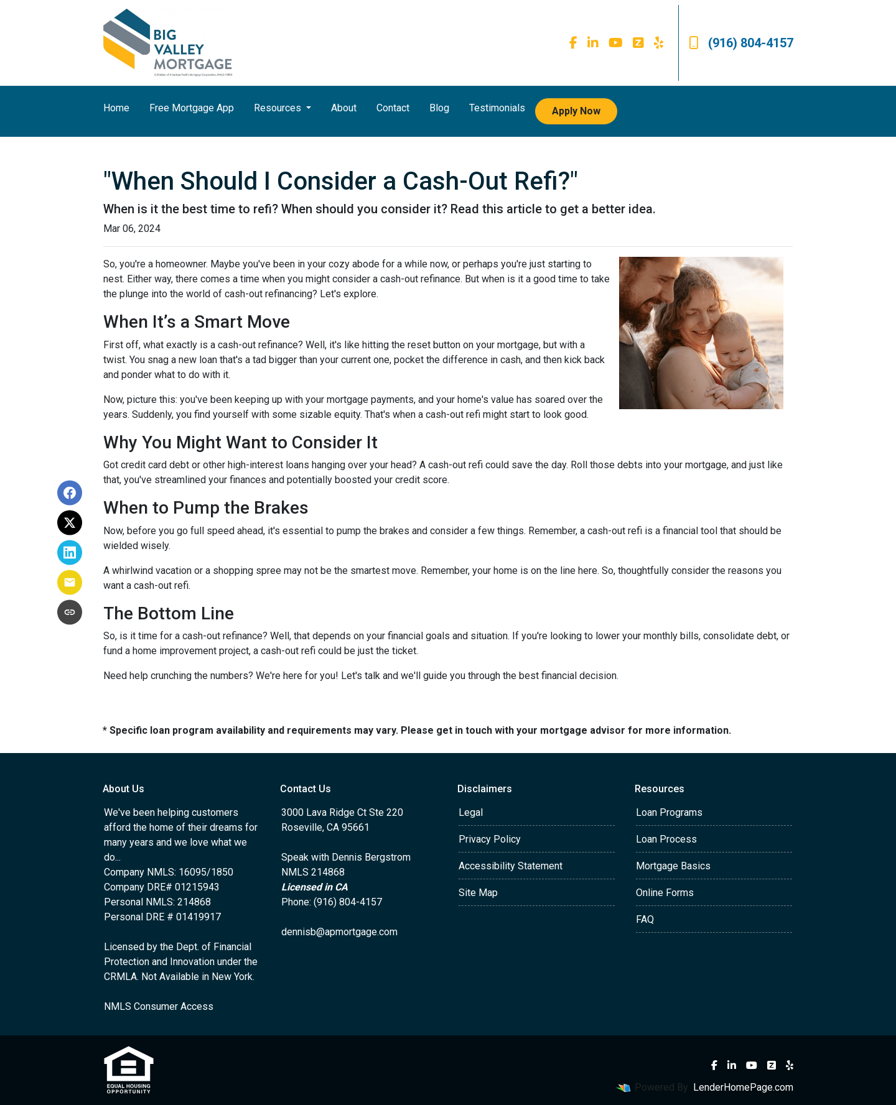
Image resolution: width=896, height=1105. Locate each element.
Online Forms (665, 893)
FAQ (645, 919)
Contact (392, 108)
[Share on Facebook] (69, 493)
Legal (471, 812)
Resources (279, 108)
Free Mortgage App (191, 108)
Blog (439, 108)
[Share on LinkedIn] (69, 552)
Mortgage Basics (673, 866)
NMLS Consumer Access (158, 1006)
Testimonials (497, 108)
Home (116, 108)
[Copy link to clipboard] (69, 612)
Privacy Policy (490, 839)
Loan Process (666, 839)
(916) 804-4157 (741, 42)
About (344, 108)
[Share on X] (69, 523)
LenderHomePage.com (743, 1087)
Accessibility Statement (510, 866)
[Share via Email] (69, 582)
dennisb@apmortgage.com (339, 932)
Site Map (478, 893)
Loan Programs (669, 812)
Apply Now (576, 111)
